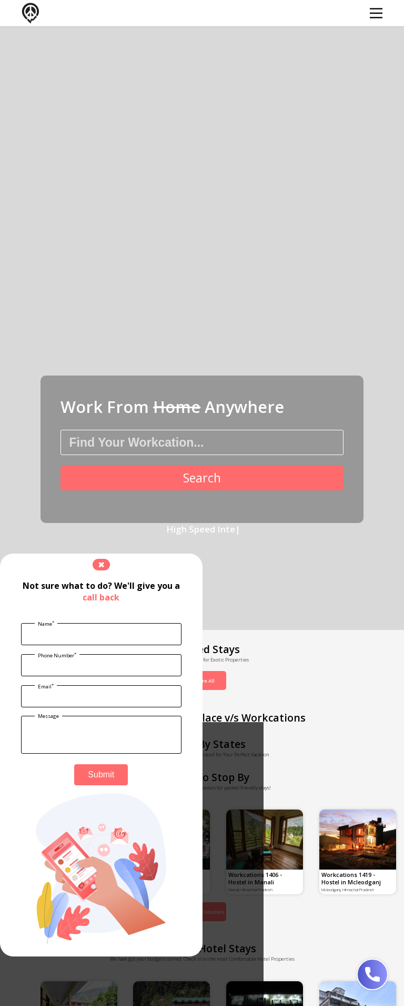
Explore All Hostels (202, 912)
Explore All (202, 680)
